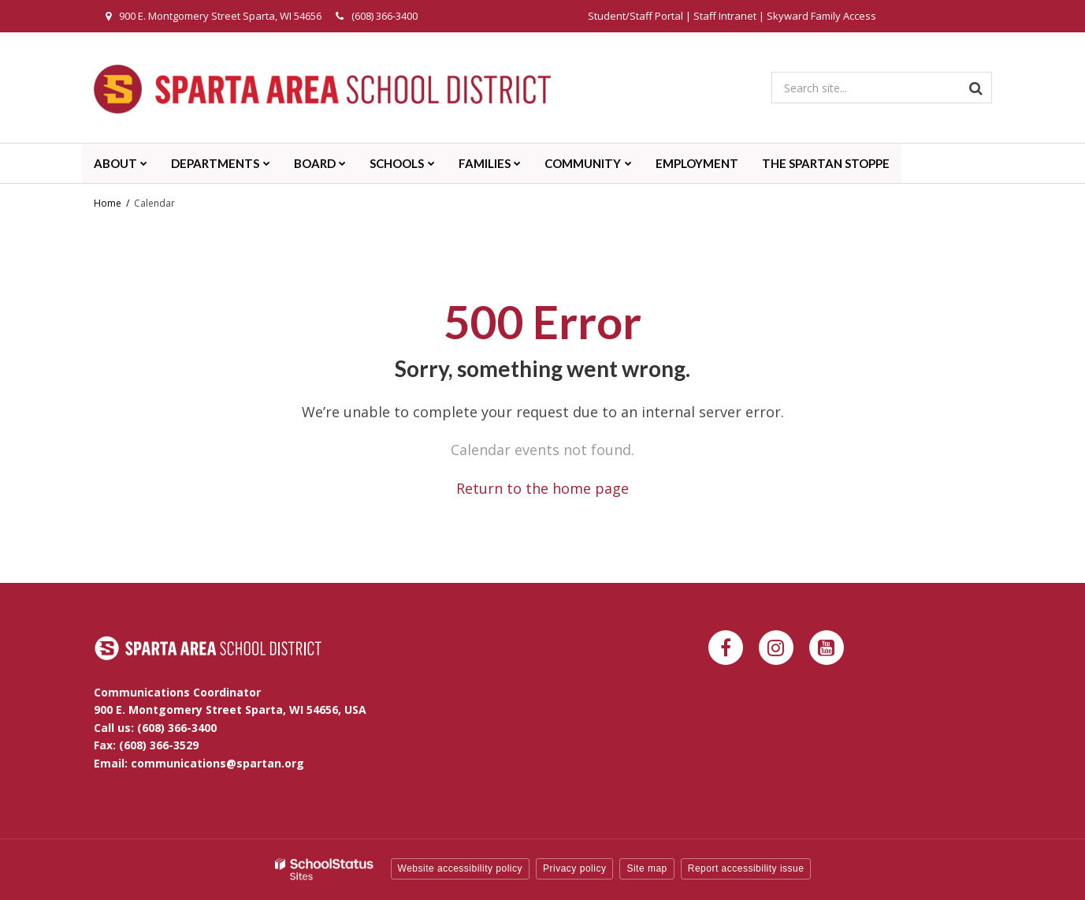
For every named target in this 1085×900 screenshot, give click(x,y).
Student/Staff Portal (635, 16)
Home (107, 203)
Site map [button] (646, 868)
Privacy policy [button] (574, 868)
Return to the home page (542, 488)
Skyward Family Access (821, 16)
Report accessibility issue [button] (746, 868)
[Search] (976, 87)
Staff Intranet (724, 16)
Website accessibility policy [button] (460, 868)
